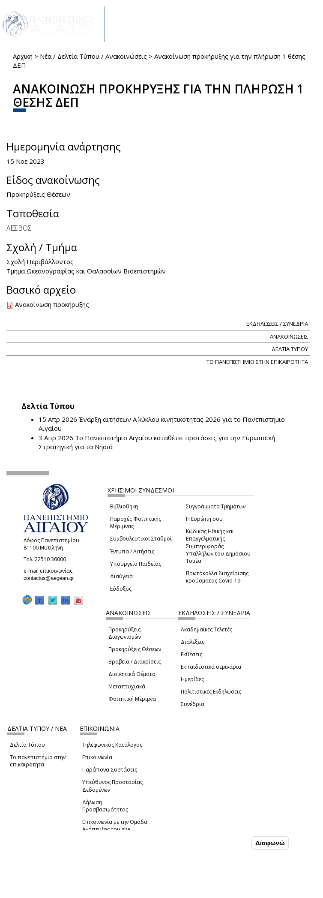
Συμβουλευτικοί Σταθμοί (141, 538)
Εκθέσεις (191, 654)
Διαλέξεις (192, 642)
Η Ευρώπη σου (204, 519)
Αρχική (23, 56)
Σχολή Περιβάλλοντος (40, 261)
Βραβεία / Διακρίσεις (134, 661)
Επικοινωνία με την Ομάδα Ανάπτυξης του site (114, 825)
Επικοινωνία (97, 757)
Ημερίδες (192, 679)
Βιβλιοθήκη (124, 506)
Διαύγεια (121, 576)
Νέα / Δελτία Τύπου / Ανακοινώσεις (93, 56)
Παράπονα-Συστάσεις (109, 769)
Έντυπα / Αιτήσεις (132, 551)
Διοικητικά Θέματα (132, 674)
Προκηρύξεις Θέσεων (134, 649)
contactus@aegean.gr (51, 578)
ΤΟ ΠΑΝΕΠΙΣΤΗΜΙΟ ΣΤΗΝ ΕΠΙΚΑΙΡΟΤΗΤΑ (257, 362)
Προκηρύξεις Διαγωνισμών (124, 633)
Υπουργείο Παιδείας (135, 564)
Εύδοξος (121, 588)
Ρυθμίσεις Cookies (62, 890)
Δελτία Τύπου (27, 744)
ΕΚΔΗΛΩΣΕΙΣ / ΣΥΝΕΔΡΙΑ (277, 323)
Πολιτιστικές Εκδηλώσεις (211, 691)
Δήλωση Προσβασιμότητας (105, 806)
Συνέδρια (192, 704)
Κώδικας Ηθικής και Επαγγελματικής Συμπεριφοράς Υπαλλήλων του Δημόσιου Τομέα (218, 546)
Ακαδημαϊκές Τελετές (206, 629)
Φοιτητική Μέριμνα (132, 699)
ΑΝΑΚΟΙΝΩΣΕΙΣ (289, 336)
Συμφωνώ (231, 842)
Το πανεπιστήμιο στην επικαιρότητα (38, 761)
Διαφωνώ (270, 843)
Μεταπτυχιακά (126, 686)
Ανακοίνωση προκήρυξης (52, 304)
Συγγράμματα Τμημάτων (215, 506)
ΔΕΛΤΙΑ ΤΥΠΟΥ (290, 349)
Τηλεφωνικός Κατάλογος (112, 744)
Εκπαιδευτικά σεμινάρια (211, 666)
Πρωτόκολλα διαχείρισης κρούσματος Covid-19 (217, 577)
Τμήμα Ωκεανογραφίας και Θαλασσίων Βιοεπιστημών (86, 271)
